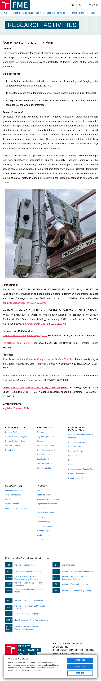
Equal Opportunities (45, 526)
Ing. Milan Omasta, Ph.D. (16, 408)
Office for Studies (44, 468)
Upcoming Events (44, 495)
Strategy (40, 517)
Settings (80, 673)
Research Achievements (78, 442)
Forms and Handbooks (46, 445)
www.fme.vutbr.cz (79, 653)
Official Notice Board (45, 513)
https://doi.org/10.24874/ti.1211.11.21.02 (44, 323)
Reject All (80, 666)
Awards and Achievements (48, 499)
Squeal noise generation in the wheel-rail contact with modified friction (41, 375)
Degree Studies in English (16, 437)
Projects (71, 460)
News (39, 490)
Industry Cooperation (14, 490)
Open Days (10, 450)
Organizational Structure (47, 504)
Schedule (41, 441)
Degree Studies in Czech (15, 441)
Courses (40, 432)
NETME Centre (78, 13)
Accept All (80, 660)
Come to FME (11, 432)
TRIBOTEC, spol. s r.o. (16, 343)
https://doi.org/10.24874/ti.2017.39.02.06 (24, 303)
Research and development (27, 13)
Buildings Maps (43, 531)
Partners (8, 499)
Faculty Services (12, 504)
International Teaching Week (17, 508)
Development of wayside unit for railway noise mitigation (35, 387)
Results (71, 465)
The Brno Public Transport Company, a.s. (25, 335)
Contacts (40, 540)
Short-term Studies (13, 445)
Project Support (74, 456)
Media (39, 535)
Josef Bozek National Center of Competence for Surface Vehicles (38, 359)
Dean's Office (42, 508)
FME (5, 13)
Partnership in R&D (13, 495)
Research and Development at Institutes (81, 436)
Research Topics (75, 447)
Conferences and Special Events (81, 469)
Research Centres (56, 13)
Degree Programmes (45, 437)
